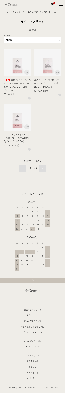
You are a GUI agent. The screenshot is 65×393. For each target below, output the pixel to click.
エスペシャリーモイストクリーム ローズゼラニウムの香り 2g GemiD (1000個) (17, 138)
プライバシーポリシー (32, 332)
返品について (32, 315)
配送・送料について (32, 310)
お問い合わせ (32, 378)
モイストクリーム (49, 12)
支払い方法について (32, 321)
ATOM (35, 347)
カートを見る (32, 373)
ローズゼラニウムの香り (29, 12)
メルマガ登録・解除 (32, 341)
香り (14, 12)
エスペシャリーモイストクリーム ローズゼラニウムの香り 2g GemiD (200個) (47, 83)
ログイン (32, 367)
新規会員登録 (32, 361)
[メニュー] (60, 4)
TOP (7, 12)
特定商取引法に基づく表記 (32, 327)
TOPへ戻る (32, 280)
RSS (28, 347)
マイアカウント (32, 356)
